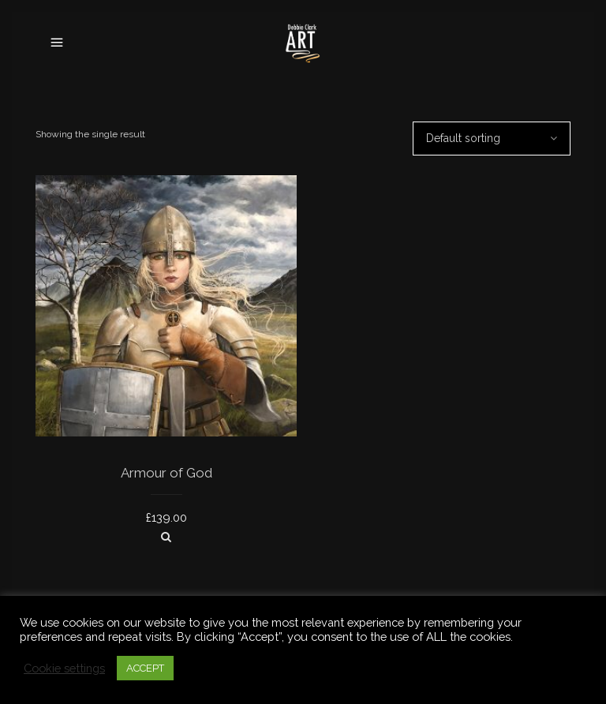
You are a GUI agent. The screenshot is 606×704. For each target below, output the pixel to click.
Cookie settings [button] (64, 668)
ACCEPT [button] (145, 668)
